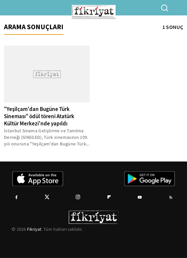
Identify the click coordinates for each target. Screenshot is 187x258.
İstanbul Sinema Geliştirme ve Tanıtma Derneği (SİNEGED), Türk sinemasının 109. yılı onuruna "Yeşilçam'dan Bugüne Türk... (46, 137)
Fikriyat (34, 229)
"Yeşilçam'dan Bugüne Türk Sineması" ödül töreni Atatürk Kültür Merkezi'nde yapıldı (39, 116)
